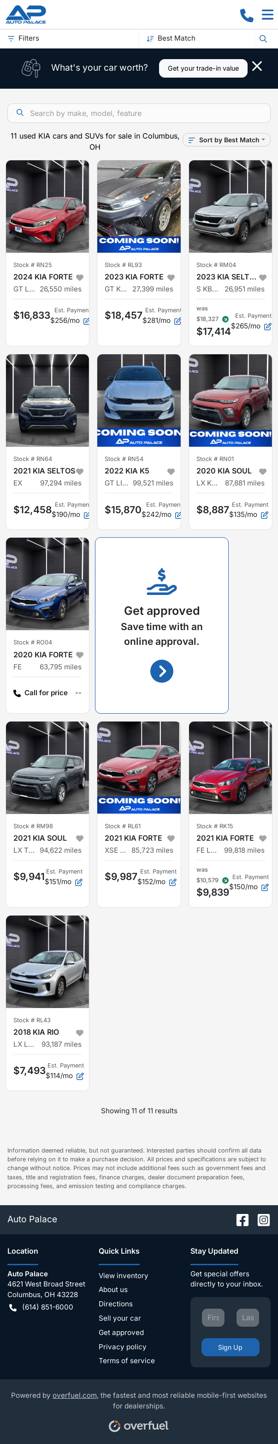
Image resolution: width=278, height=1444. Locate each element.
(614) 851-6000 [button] (41, 1307)
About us (113, 1289)
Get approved (121, 1332)
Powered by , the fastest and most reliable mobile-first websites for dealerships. (139, 1408)
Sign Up (230, 1347)
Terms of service (127, 1360)
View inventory (123, 1275)
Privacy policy (123, 1346)
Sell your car (120, 1318)
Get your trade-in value (203, 68)
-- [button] (78, 692)
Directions (116, 1303)
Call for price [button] (40, 693)
